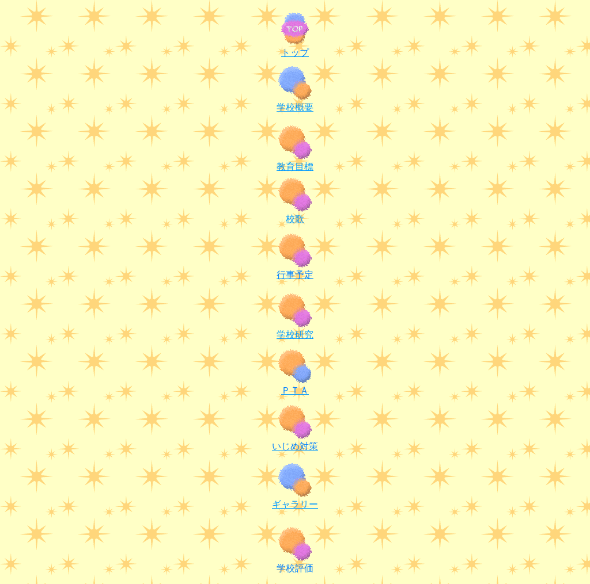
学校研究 (295, 334)
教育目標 (295, 166)
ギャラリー (295, 504)
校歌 (295, 219)
